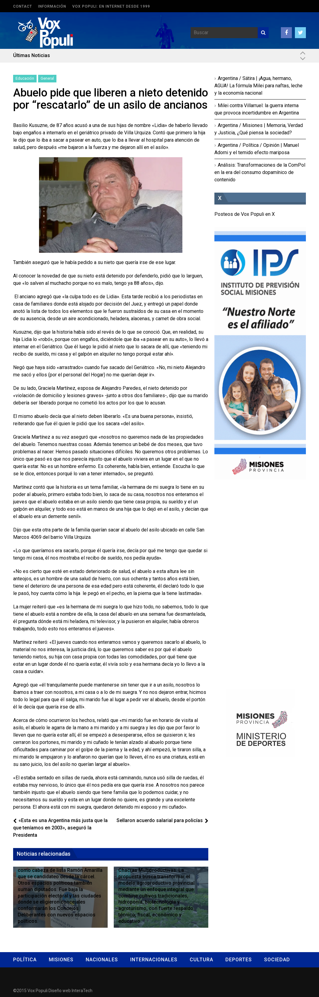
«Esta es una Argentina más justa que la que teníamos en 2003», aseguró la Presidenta (60, 828)
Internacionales (153, 960)
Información (52, 6)
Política (25, 960)
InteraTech (82, 990)
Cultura (201, 960)
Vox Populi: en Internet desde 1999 (111, 6)
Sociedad (277, 960)
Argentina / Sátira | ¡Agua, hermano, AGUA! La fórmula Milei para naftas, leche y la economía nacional (258, 85)
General (47, 78)
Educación (25, 78)
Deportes (238, 960)
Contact (22, 6)
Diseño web (59, 990)
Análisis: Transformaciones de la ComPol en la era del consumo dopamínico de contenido (259, 172)
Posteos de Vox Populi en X (244, 214)
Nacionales (102, 960)
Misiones (61, 960)
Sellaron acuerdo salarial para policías (159, 820)
